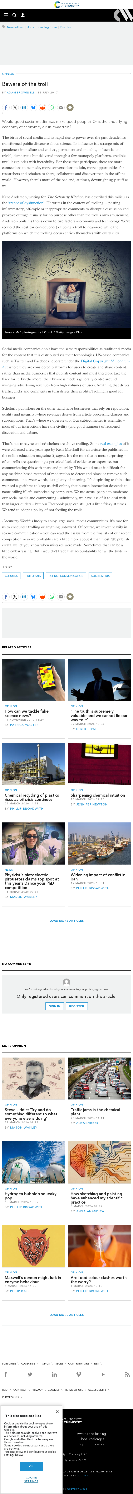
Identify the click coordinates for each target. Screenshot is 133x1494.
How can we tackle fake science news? (27, 713)
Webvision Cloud (76, 1488)
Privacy (37, 1389)
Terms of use (73, 1389)
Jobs (30, 27)
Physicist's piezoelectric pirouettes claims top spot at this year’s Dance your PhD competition (32, 881)
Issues (59, 1363)
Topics (45, 1363)
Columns (11, 575)
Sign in (54, 1006)
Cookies (53, 1389)
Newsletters (15, 27)
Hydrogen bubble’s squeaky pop (30, 1195)
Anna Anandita (90, 1211)
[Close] (57, 1411)
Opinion (8, 74)
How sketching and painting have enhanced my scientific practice (96, 1198)
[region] (31, 1449)
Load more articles (66, 921)
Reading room (47, 27)
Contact (20, 1389)
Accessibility (97, 1389)
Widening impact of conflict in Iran (98, 877)
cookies (82, 1475)
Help (5, 1389)
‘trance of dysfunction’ (26, 203)
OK (31, 1466)
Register (76, 1006)
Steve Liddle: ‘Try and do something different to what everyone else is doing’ (31, 1114)
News (9, 869)
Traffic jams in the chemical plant (95, 1111)
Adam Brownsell (21, 92)
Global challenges (91, 1439)
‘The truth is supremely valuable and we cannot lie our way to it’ (99, 715)
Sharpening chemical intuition (98, 795)
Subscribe (9, 1363)
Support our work (91, 1444)
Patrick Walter (24, 725)
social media (100, 575)
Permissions (10, 1397)
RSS (96, 1363)
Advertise (28, 1363)
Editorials (33, 575)
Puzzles (65, 27)
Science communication (66, 575)
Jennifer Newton (92, 804)
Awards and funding (91, 1434)
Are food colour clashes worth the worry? (99, 1279)
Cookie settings (31, 1479)
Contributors (78, 1363)
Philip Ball (19, 1291)
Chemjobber (87, 1123)
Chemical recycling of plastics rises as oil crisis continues (32, 797)
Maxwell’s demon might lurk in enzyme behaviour (33, 1279)
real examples (111, 443)
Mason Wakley (23, 897)
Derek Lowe (87, 729)
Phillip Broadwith (27, 808)
